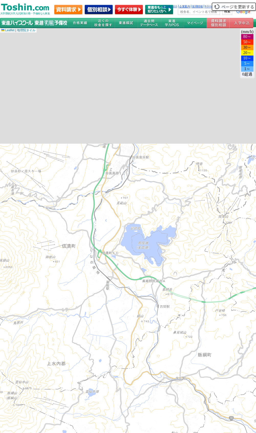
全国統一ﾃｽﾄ (169, 6)
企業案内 (184, 6)
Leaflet (7, 30)
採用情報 (197, 6)
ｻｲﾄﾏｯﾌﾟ (210, 6)
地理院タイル (26, 30)
